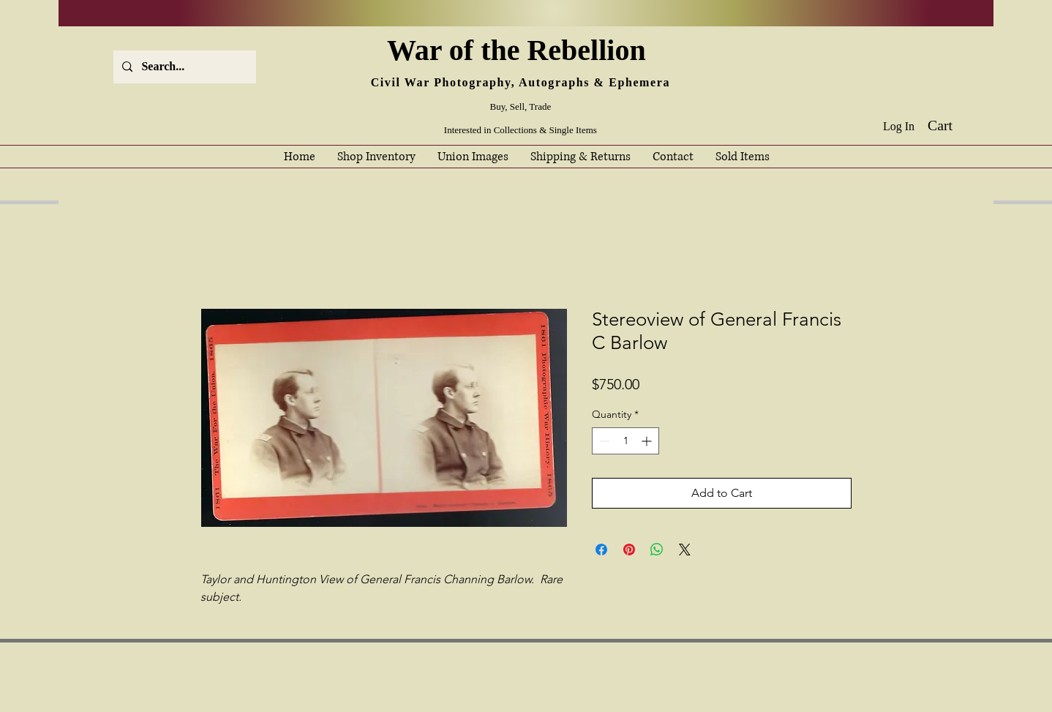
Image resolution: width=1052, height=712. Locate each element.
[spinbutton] (625, 441)
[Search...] (183, 66)
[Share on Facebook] (601, 549)
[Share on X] (685, 549)
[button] (951, 125)
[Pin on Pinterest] (629, 549)
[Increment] (648, 441)
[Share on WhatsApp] (657, 549)
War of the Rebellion (520, 50)
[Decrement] (603, 441)
